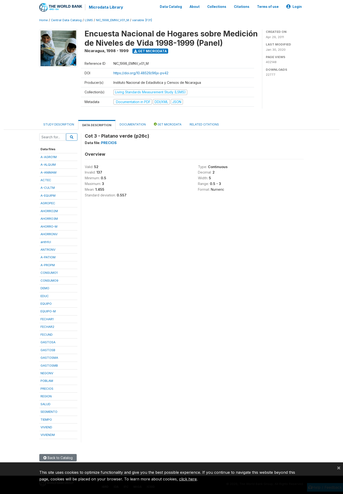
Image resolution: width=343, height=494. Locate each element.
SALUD (45, 404)
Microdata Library (106, 7)
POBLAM (46, 381)
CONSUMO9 (49, 280)
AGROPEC (47, 203)
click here (188, 479)
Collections (216, 7)
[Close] (339, 467)
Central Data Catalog (66, 20)
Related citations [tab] (204, 124)
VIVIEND (46, 427)
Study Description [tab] (58, 124)
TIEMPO (46, 419)
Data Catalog (171, 7)
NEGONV (46, 373)
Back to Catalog (58, 458)
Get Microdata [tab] (168, 124)
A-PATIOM (47, 257)
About (195, 7)
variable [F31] (142, 20)
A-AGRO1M (48, 157)
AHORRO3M (49, 218)
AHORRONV (49, 234)
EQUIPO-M (48, 311)
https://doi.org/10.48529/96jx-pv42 (140, 73)
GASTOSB (47, 350)
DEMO (44, 288)
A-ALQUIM (48, 164)
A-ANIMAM (48, 172)
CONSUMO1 (49, 272)
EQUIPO (46, 303)
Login (294, 7)
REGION (46, 396)
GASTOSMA (49, 357)
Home (43, 20)
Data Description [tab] (96, 125)
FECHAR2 (47, 327)
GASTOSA (47, 342)
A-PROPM (47, 265)
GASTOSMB (49, 365)
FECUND (46, 334)
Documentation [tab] (133, 124)
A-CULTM (47, 188)
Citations (241, 7)
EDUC (44, 296)
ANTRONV (47, 249)
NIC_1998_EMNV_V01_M (112, 20)
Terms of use (268, 7)
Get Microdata (150, 51)
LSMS (89, 20)
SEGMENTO (48, 412)
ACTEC (45, 180)
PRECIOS (46, 388)
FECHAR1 (47, 319)
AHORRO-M (48, 226)
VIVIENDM (47, 435)
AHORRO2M (49, 211)
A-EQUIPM (47, 195)
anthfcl (45, 242)
